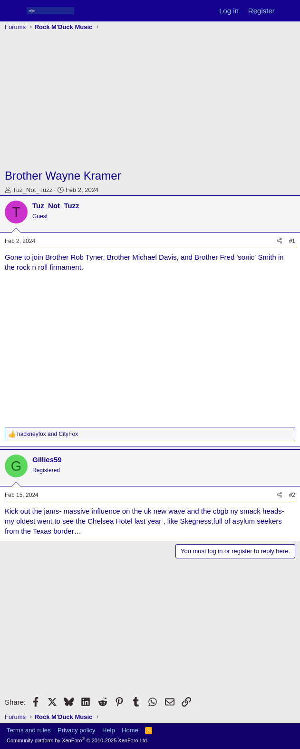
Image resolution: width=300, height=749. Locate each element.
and (47, 434)
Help (108, 730)
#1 (292, 241)
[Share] (279, 241)
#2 (292, 495)
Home (130, 730)
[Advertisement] (150, 101)
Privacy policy (76, 730)
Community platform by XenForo (77, 740)
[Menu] (13, 10)
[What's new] (289, 11)
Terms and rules (28, 730)
